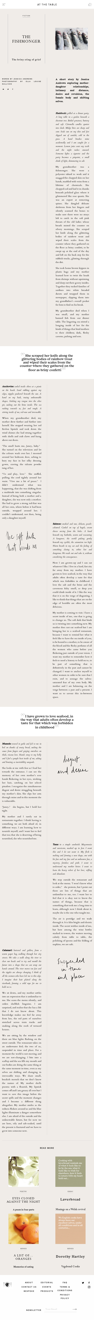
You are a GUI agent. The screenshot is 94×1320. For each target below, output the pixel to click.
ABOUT (29, 1282)
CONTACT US (29, 1286)
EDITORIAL (47, 1282)
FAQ (65, 1282)
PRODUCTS (47, 1291)
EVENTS (46, 1286)
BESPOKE (29, 1291)
